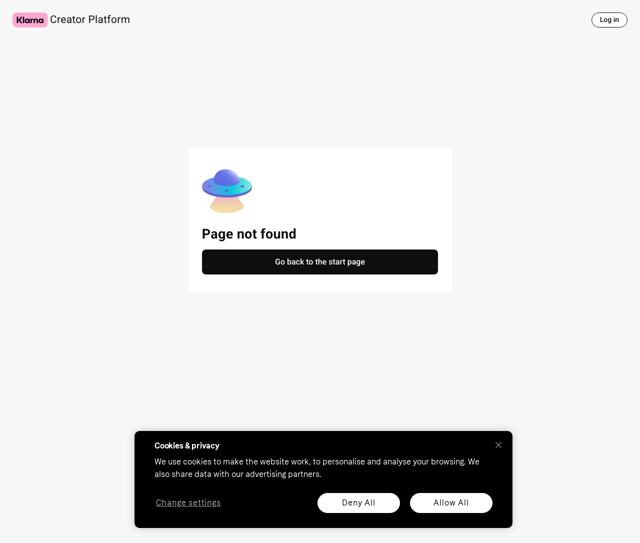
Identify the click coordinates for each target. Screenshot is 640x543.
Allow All (451, 503)
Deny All (358, 503)
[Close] (499, 445)
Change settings (188, 503)
